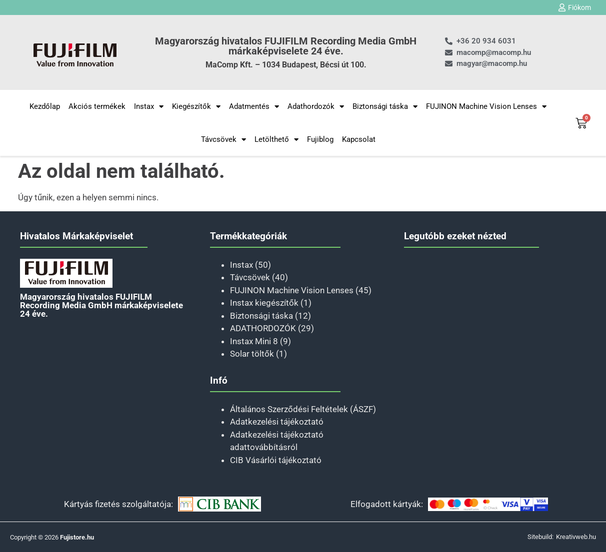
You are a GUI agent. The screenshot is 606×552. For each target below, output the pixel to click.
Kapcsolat (359, 139)
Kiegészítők (196, 106)
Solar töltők (252, 354)
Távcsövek (223, 139)
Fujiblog (320, 139)
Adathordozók (316, 106)
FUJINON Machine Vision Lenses (486, 106)
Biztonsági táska (385, 106)
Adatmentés (254, 106)
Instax (149, 106)
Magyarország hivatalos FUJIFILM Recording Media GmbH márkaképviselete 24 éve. (285, 46)
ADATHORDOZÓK (263, 328)
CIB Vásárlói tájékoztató (276, 460)
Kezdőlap (45, 106)
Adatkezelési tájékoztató (277, 422)
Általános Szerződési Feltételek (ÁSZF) (303, 409)
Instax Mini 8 (254, 341)
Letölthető (276, 139)
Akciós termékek (97, 106)
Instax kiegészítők (264, 303)
